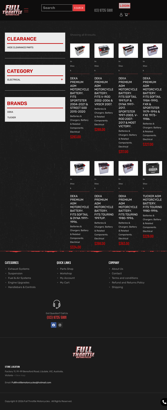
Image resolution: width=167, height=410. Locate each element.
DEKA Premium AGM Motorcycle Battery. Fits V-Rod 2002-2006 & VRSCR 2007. (103, 91)
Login (124, 6)
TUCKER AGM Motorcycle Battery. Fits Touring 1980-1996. (152, 203)
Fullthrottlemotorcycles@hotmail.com (31, 382)
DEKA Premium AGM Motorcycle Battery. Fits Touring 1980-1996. (128, 207)
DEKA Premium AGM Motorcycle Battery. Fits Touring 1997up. (104, 207)
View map (20, 375)
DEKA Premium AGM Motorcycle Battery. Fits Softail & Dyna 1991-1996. (79, 209)
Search (79, 7)
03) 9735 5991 (103, 10)
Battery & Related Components (79, 124)
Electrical (75, 131)
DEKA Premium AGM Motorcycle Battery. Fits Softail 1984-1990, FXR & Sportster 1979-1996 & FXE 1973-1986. (152, 99)
